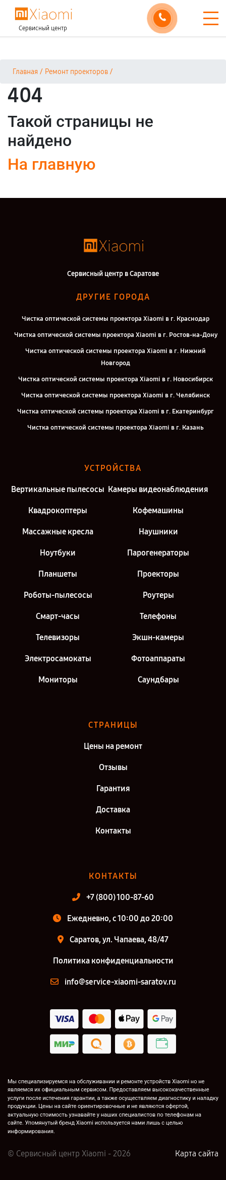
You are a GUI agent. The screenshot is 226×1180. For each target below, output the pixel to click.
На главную (51, 164)
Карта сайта (196, 1153)
